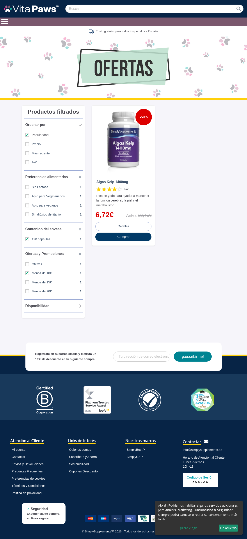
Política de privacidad (27, 493)
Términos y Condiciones (28, 486)
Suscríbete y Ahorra (83, 457)
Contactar (18, 457)
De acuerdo (228, 528)
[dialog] (199, 518)
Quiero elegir (188, 528)
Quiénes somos (80, 449)
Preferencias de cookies (28, 478)
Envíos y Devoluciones (28, 464)
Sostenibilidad (79, 464)
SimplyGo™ (135, 457)
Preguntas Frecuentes (27, 471)
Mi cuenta (18, 449)
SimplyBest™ (136, 449)
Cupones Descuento (83, 471)
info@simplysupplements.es (202, 449)
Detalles (123, 226)
